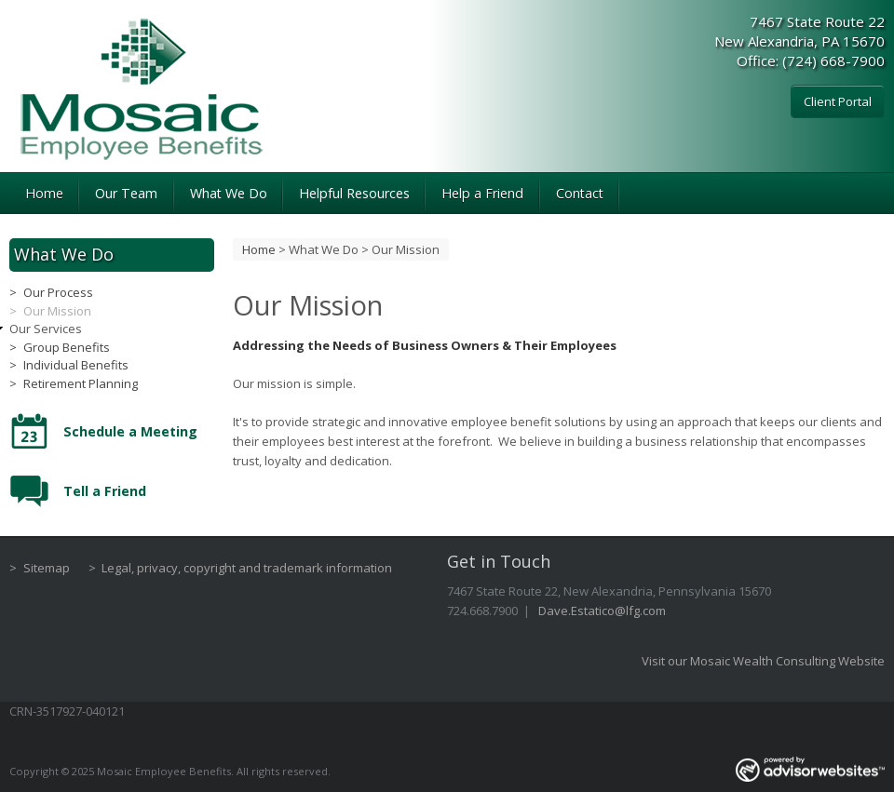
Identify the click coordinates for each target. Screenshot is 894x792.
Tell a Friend (104, 491)
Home (44, 193)
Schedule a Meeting (130, 431)
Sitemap (46, 567)
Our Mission (57, 310)
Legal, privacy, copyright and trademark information (247, 567)
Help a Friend (482, 193)
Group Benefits (66, 347)
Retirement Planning (80, 383)
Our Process (58, 292)
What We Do (228, 193)
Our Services (45, 328)
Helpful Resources (354, 193)
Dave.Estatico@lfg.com (602, 610)
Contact (579, 193)
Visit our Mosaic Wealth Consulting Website (763, 660)
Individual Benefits (76, 364)
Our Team (126, 193)
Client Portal (838, 101)
